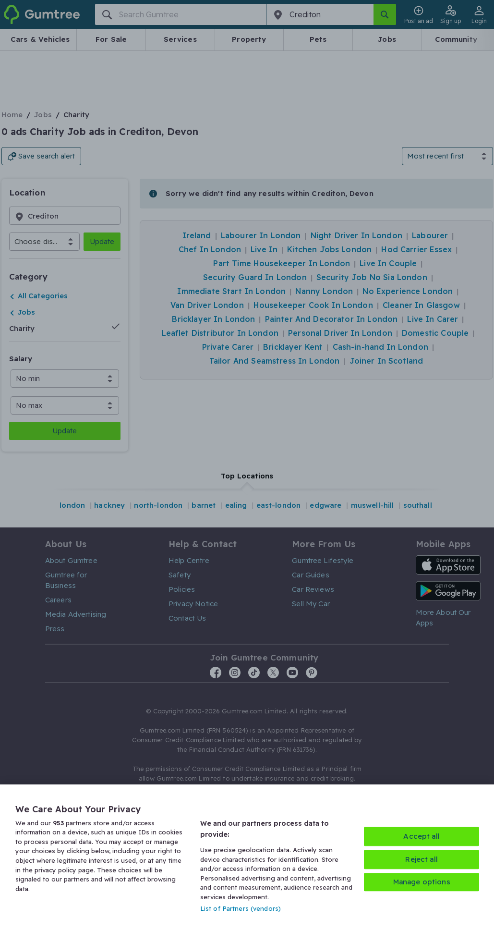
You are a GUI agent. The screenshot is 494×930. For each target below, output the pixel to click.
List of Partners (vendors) (240, 908)
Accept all (421, 836)
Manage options (421, 881)
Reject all (421, 859)
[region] (247, 857)
